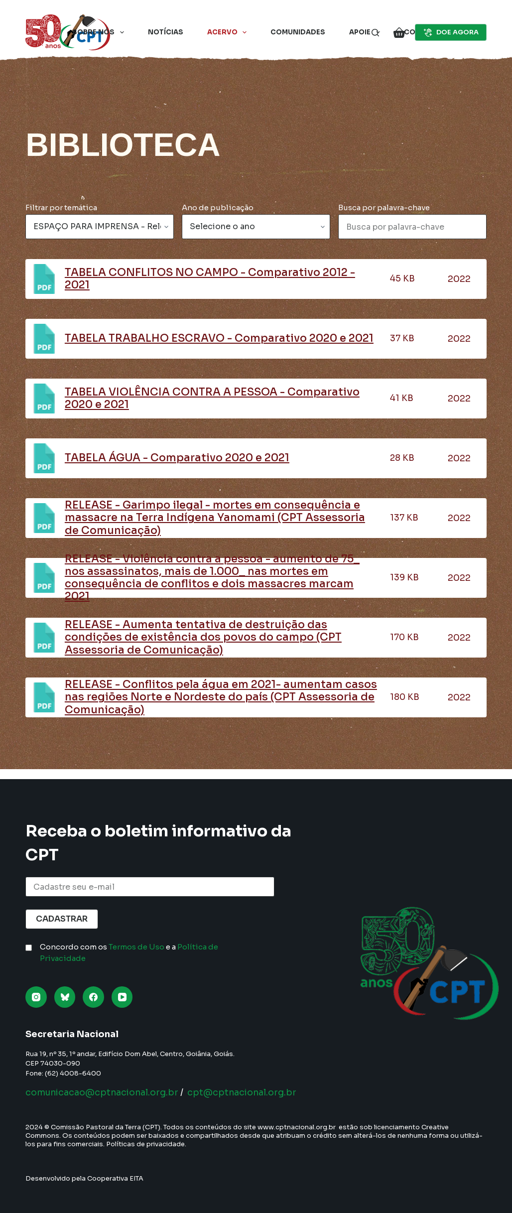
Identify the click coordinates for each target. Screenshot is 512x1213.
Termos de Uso (136, 946)
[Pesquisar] (375, 32)
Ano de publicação (218, 207)
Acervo (229, 32)
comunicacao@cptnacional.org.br (104, 1092)
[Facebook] (93, 997)
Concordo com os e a (129, 952)
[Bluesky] (65, 997)
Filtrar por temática (61, 207)
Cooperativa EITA (115, 1178)
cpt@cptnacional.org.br (248, 1092)
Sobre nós (100, 32)
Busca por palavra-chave (384, 207)
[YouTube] (122, 997)
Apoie (366, 32)
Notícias (165, 32)
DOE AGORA (451, 32)
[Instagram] (36, 997)
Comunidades (297, 32)
